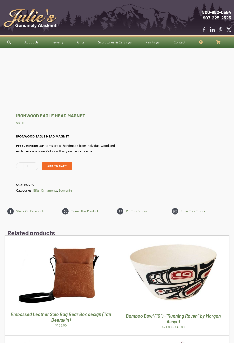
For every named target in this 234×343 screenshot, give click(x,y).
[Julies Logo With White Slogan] (30, 10)
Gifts (36, 190)
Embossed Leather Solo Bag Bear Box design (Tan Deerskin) (61, 317)
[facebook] (204, 29)
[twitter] (229, 29)
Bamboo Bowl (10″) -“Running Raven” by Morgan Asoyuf (173, 318)
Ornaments (49, 190)
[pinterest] (220, 29)
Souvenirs (66, 190)
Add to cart (57, 166)
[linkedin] (212, 29)
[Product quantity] (27, 166)
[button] (9, 42)
